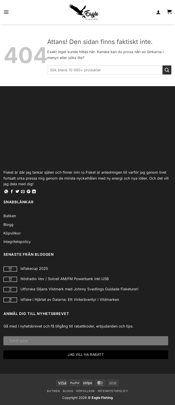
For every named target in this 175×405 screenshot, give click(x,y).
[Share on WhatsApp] (6, 192)
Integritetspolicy (17, 241)
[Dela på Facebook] (12, 192)
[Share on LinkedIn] (34, 192)
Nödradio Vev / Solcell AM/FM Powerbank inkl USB (65, 279)
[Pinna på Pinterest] (28, 192)
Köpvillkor (12, 233)
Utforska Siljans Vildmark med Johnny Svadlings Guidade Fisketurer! (80, 289)
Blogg (8, 224)
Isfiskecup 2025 (34, 268)
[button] (6, 12)
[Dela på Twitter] (17, 192)
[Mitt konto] (158, 12)
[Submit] (166, 69)
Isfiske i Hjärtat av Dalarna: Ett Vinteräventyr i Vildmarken (70, 299)
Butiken (9, 216)
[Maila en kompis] (23, 192)
